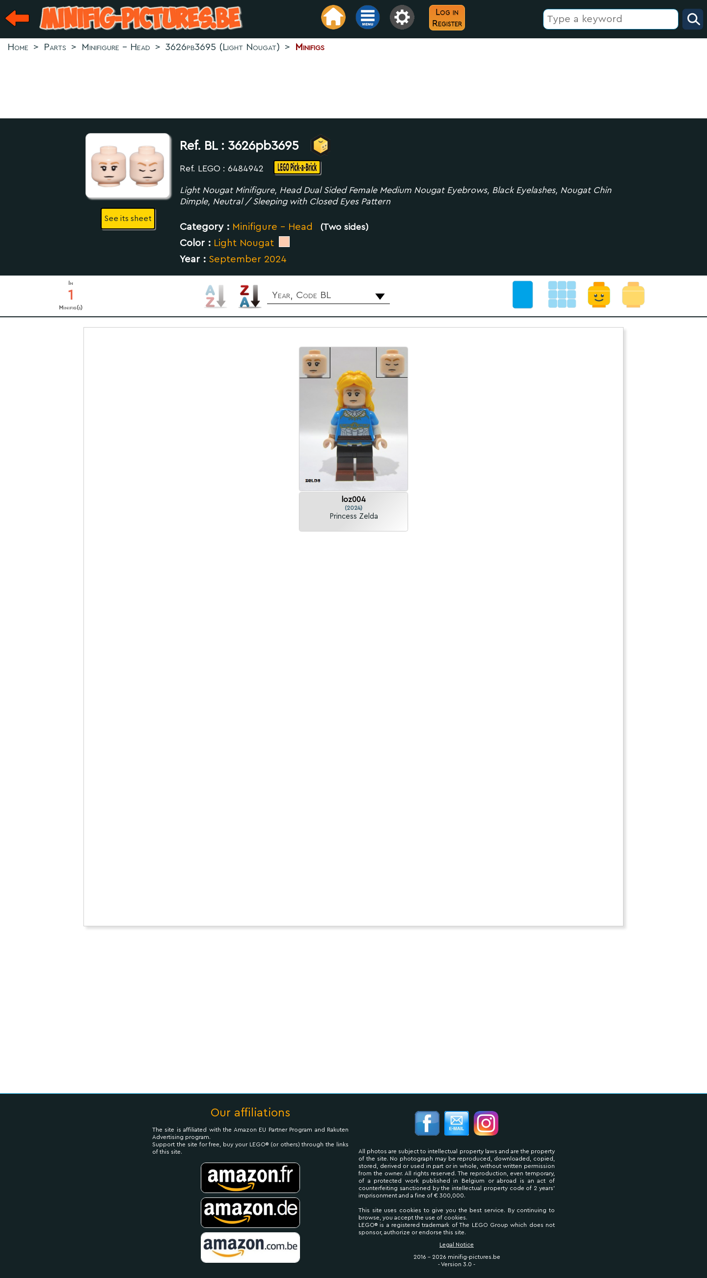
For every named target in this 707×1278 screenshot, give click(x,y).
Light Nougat (244, 243)
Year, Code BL (301, 295)
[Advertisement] (353, 86)
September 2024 (248, 259)
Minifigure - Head (272, 227)
